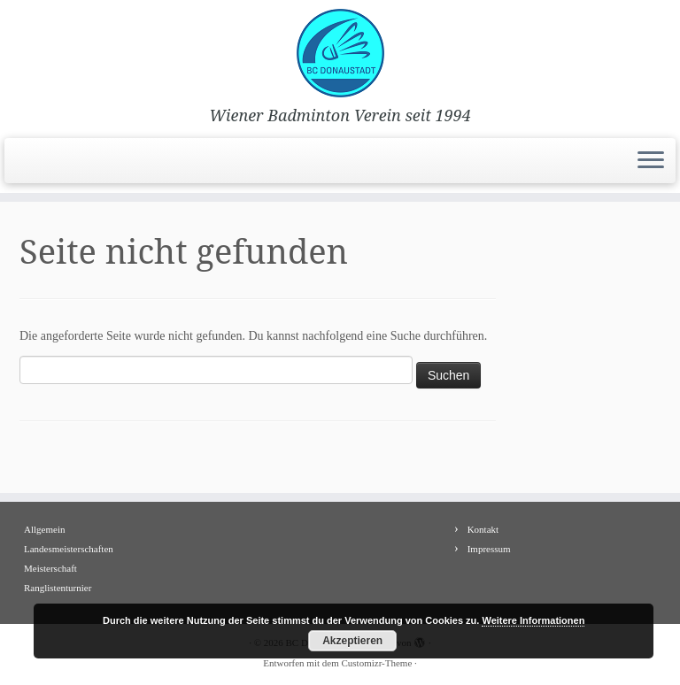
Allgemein (44, 529)
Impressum (489, 548)
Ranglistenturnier (57, 587)
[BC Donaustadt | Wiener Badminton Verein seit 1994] (340, 53)
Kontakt (483, 529)
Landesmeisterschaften (68, 548)
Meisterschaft (50, 568)
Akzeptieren (352, 641)
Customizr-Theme (376, 663)
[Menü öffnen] (651, 161)
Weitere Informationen (533, 620)
